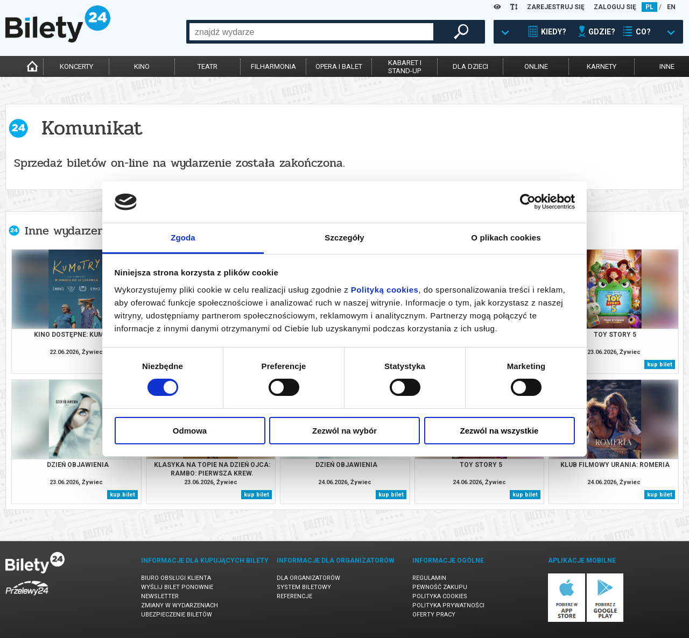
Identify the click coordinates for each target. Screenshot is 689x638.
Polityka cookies (439, 596)
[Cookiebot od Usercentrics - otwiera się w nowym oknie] (528, 202)
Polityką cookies (385, 289)
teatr (207, 66)
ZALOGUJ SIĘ (615, 7)
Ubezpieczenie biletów (176, 614)
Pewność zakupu (439, 587)
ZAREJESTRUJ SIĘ (556, 7)
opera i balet (338, 66)
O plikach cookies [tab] (505, 237)
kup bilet (659, 364)
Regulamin (429, 578)
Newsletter (160, 596)
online (536, 66)
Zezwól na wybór (344, 430)
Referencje (294, 596)
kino (142, 66)
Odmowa (190, 430)
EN (671, 7)
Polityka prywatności (448, 605)
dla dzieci (470, 66)
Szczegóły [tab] (344, 237)
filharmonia (273, 66)
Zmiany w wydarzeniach (179, 605)
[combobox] (311, 32)
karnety (601, 66)
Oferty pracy (433, 614)
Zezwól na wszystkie (499, 430)
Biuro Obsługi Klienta (176, 578)
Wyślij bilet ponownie (177, 587)
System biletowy (304, 587)
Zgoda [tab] (183, 237)
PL (649, 7)
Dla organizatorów (308, 578)
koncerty (76, 66)
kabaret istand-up (404, 67)
